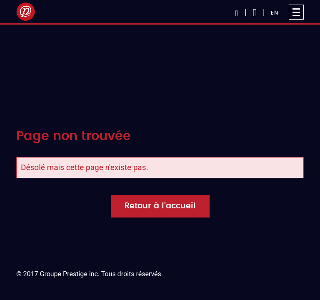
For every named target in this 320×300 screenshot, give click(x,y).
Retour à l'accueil (160, 206)
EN (274, 13)
